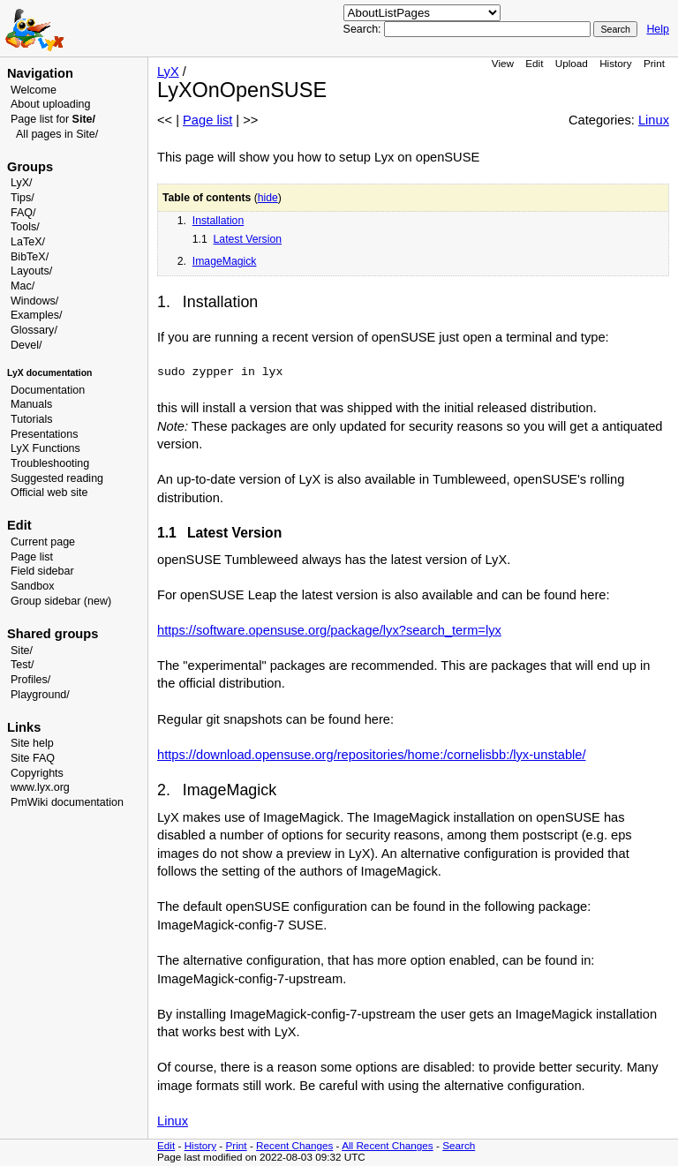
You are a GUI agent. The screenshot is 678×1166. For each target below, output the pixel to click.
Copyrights (37, 773)
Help (657, 29)
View (503, 63)
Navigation (40, 73)
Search (458, 1145)
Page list (32, 557)
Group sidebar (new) (61, 601)
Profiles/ (30, 679)
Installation (218, 220)
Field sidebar (42, 571)
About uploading (50, 104)
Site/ (22, 650)
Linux (653, 120)
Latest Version (248, 239)
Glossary (32, 330)
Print (654, 63)
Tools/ (25, 227)
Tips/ (22, 198)
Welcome (33, 90)
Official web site (49, 492)
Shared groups (52, 634)
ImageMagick (224, 261)
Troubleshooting (50, 463)
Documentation (48, 390)
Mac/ (22, 286)
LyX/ (22, 183)
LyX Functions (45, 448)
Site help (32, 743)
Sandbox (32, 586)
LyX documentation (49, 373)
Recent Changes (294, 1145)
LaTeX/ (28, 242)
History (615, 63)
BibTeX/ (30, 257)
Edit (534, 63)
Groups (30, 167)
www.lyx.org (40, 787)
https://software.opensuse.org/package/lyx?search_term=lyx (329, 630)
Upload (571, 63)
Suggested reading (57, 478)
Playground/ (40, 694)
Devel (25, 345)
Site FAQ (33, 758)
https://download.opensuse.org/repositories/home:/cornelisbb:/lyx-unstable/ (371, 755)
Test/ (22, 664)
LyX (168, 71)
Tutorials (32, 419)
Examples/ (36, 315)
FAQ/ (23, 213)
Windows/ (34, 301)
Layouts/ (31, 271)
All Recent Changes (387, 1145)
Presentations (45, 434)
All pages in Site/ (57, 134)
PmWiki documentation (67, 802)
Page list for (53, 119)
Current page (43, 542)
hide (268, 198)
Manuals (31, 404)
